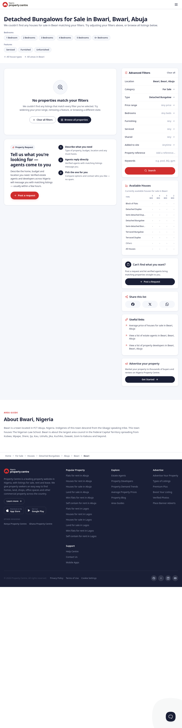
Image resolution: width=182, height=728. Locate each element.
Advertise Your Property (165, 616)
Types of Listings (162, 622)
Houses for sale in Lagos (79, 660)
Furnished (26, 49)
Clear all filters (43, 119)
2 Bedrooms (29, 37)
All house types (13, 56)
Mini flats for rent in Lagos (80, 671)
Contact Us (71, 697)
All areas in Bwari (34, 56)
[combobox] (157, 81)
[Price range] (168, 105)
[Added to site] (168, 145)
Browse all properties (74, 119)
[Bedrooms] (168, 113)
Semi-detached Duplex (136, 214)
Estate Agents (118, 616)
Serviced (10, 49)
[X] (161, 719)
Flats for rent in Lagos (77, 649)
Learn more (14, 642)
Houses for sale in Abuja (78, 627)
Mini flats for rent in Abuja (80, 638)
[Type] (162, 97)
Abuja (67, 596)
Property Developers (122, 622)
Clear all (171, 72)
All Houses (130, 249)
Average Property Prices (124, 633)
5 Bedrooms (83, 37)
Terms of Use (72, 719)
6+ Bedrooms (101, 37)
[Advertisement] (150, 409)
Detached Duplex (134, 209)
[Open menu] (176, 4)
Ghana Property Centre (40, 664)
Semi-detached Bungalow (137, 226)
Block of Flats (132, 203)
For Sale (19, 596)
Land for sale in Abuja (77, 633)
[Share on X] (150, 304)
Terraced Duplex (133, 237)
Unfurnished (43, 49)
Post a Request (150, 281)
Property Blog (118, 638)
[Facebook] (154, 719)
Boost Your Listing (162, 633)
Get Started (150, 379)
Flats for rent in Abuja (77, 616)
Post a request (24, 195)
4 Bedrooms (65, 37)
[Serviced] (171, 129)
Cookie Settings (88, 719)
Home (8, 596)
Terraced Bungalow (135, 232)
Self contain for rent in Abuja (81, 644)
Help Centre (72, 692)
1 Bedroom (11, 37)
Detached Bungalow (135, 220)
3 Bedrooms (47, 37)
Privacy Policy (56, 719)
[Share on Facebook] (133, 304)
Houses (31, 596)
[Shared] (171, 137)
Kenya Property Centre (15, 664)
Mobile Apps (72, 703)
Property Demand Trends (124, 627)
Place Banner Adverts (164, 644)
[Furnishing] (171, 121)
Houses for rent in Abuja (79, 622)
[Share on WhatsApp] (167, 304)
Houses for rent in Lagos (79, 655)
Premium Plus (160, 627)
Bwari (77, 596)
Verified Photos (161, 638)
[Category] (169, 89)
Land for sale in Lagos (77, 666)
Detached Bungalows (49, 596)
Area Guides (117, 644)
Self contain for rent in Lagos (81, 677)
